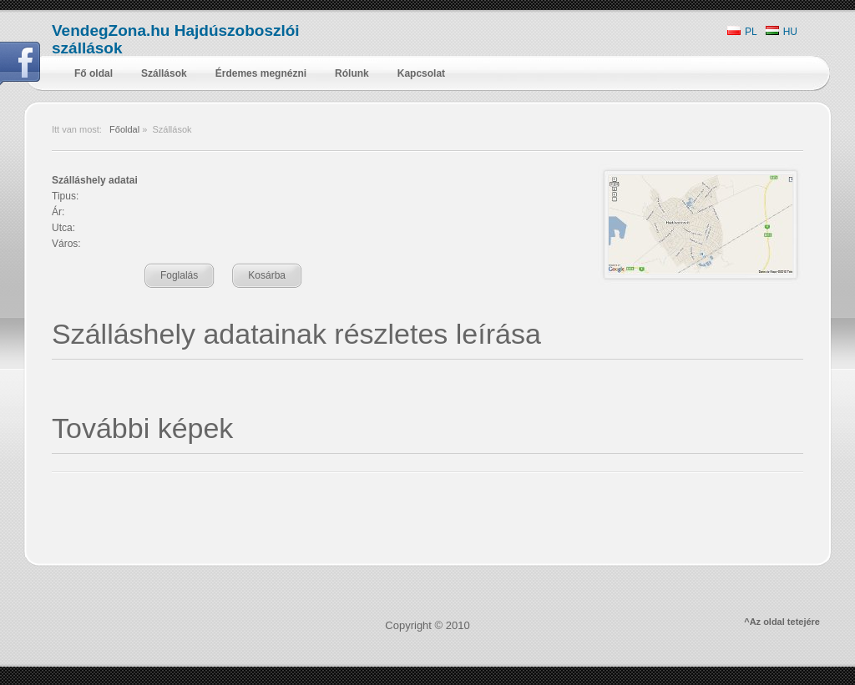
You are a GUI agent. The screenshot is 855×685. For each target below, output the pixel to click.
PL (742, 32)
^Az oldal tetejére (782, 622)
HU (781, 32)
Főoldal (124, 129)
